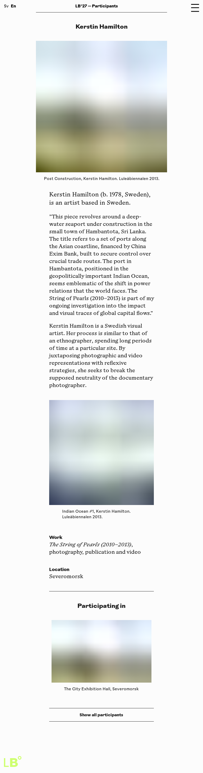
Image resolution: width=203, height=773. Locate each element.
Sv (6, 6)
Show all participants (101, 714)
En (13, 5)
